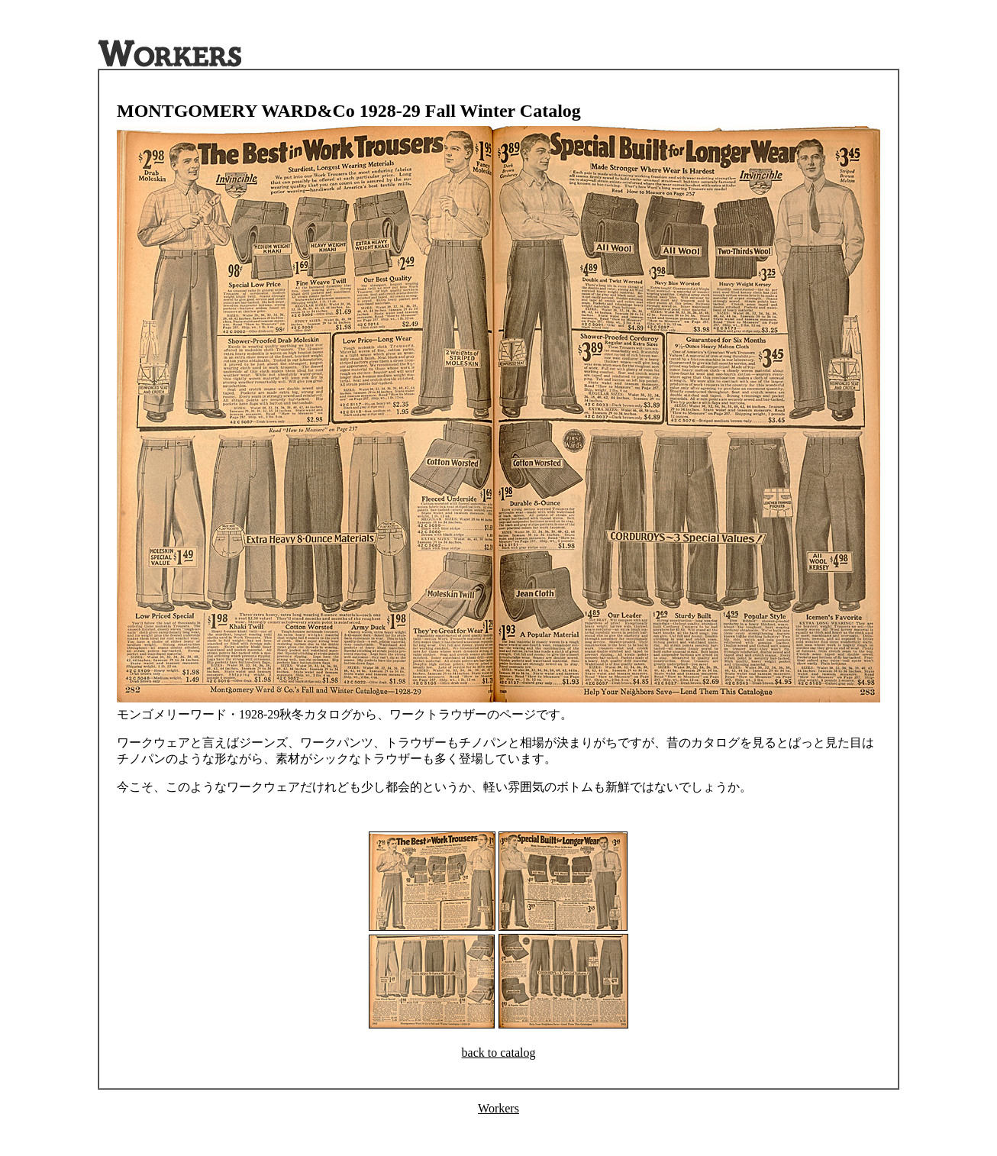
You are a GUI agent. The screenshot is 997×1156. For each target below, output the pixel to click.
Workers (498, 1108)
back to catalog (499, 1052)
